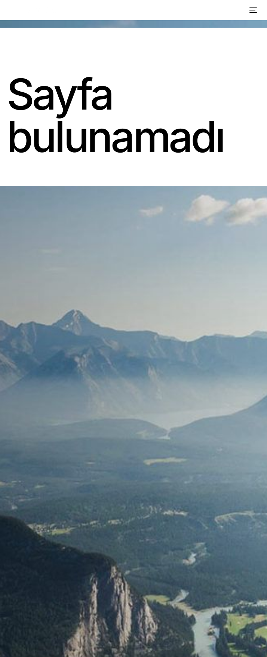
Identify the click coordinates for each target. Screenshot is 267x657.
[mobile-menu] (252, 10)
